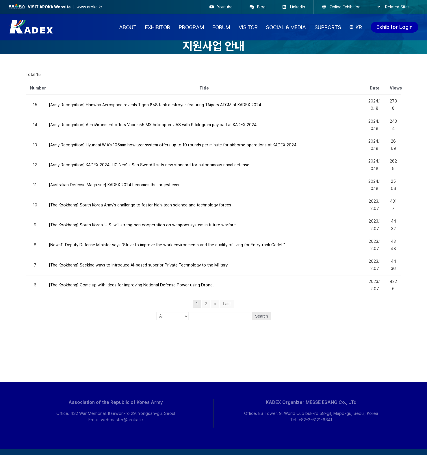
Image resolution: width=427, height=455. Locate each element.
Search (261, 316)
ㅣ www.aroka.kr (55, 7)
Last (227, 303)
